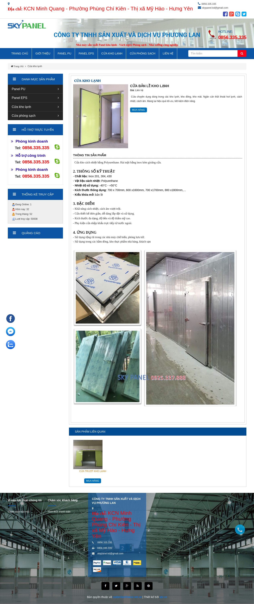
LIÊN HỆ (168, 53)
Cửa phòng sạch (24, 115)
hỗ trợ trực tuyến (38, 129)
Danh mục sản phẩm (38, 79)
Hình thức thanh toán (59, 511)
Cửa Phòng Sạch (142, 53)
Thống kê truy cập (38, 194)
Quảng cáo (31, 233)
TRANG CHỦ (19, 53)
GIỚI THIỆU (42, 53)
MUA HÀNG (138, 110)
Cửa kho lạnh (34, 66)
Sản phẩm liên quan (90, 431)
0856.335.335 (208, 4)
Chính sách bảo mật (18, 511)
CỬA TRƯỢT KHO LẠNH (92, 471)
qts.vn (163, 597)
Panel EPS (86, 53)
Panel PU (64, 53)
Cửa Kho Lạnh (111, 53)
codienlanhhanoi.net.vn (128, 597)
